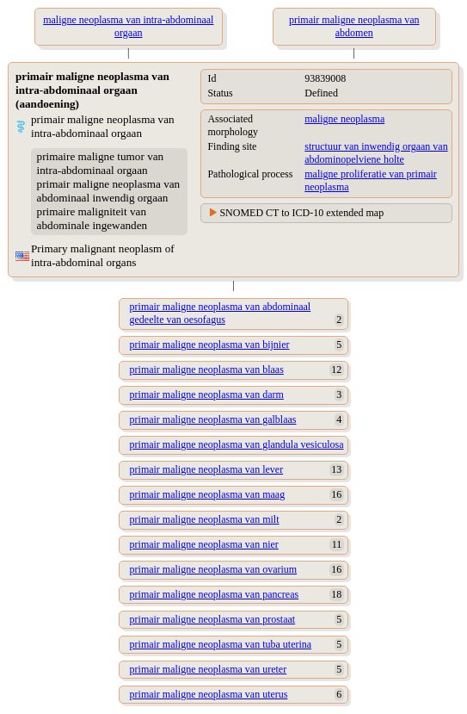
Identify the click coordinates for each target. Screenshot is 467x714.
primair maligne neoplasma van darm (207, 394)
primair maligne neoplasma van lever (207, 469)
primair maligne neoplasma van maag (208, 494)
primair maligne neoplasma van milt (205, 519)
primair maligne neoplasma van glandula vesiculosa (237, 444)
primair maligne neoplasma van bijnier (210, 344)
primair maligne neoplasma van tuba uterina (221, 644)
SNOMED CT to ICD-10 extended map (301, 213)
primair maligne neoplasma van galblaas (213, 419)
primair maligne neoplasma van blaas (207, 369)
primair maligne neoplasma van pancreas (214, 594)
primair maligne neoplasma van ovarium (214, 569)
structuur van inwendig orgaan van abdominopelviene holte (375, 152)
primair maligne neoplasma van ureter (208, 669)
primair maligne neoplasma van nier (204, 544)
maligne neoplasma (344, 119)
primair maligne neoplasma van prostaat (213, 619)
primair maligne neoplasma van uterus (209, 694)
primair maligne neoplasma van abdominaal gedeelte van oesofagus (220, 313)
